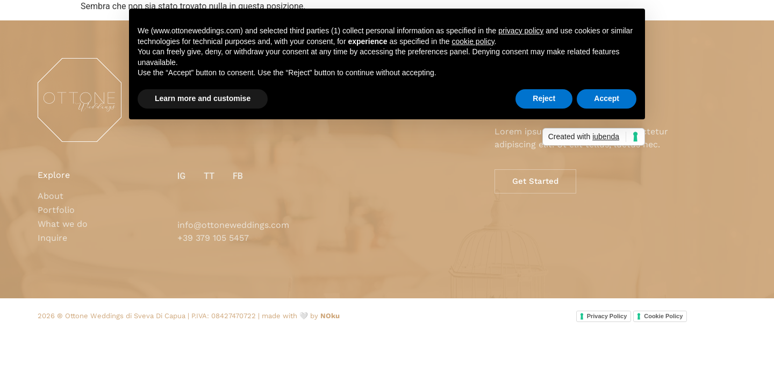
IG (181, 176)
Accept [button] (606, 98)
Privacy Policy (607, 316)
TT (209, 176)
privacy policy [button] (520, 30)
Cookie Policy (663, 316)
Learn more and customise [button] (202, 98)
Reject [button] (544, 98)
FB (238, 176)
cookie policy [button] (473, 41)
